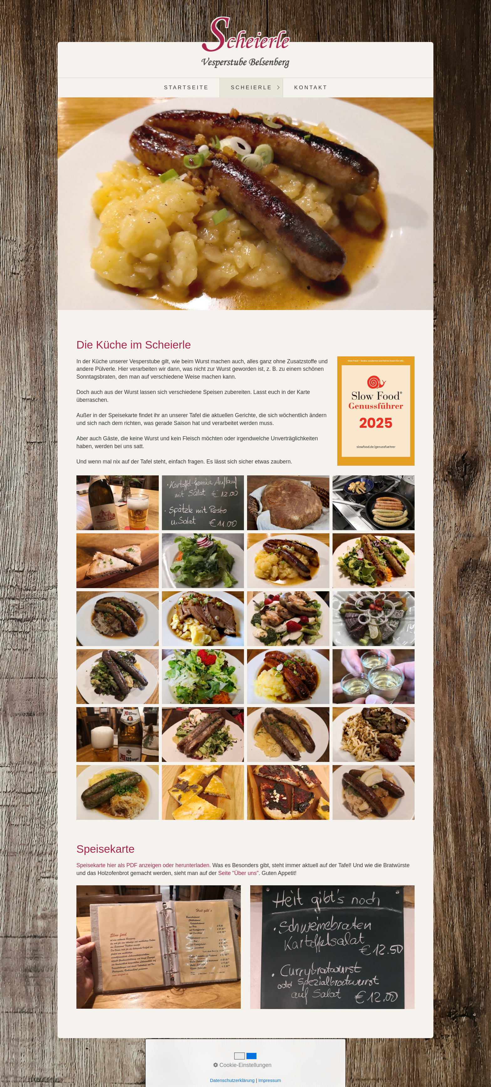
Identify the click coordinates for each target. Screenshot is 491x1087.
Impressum (253, 1058)
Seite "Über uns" (238, 873)
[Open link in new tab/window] (158, 947)
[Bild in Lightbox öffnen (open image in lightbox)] (376, 411)
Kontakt (311, 88)
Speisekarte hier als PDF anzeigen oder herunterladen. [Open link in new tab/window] (143, 865)
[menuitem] (186, 87)
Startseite (186, 88)
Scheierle (251, 88)
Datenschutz (287, 1058)
